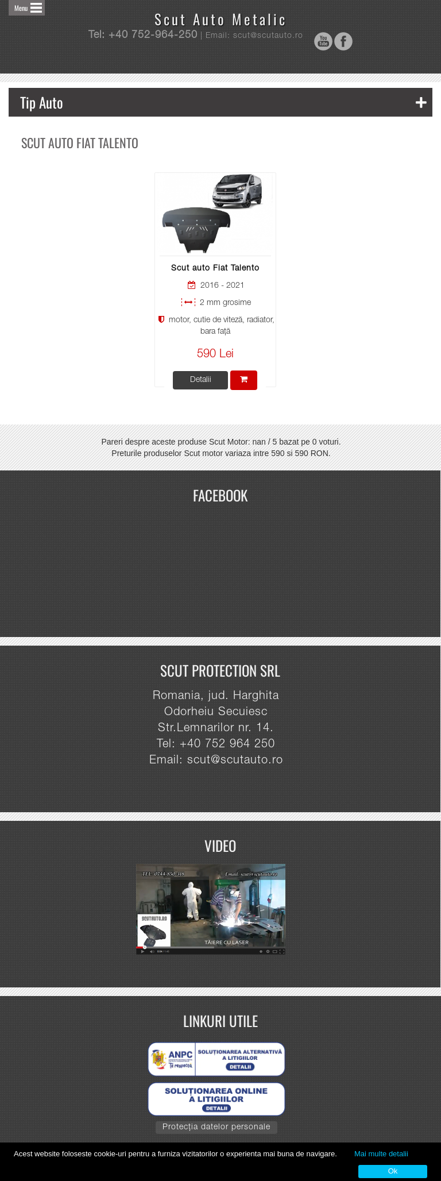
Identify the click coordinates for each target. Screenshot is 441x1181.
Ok (393, 1171)
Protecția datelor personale (216, 1128)
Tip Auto (223, 102)
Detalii (200, 380)
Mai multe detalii (381, 1153)
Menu (21, 8)
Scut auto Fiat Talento (215, 269)
